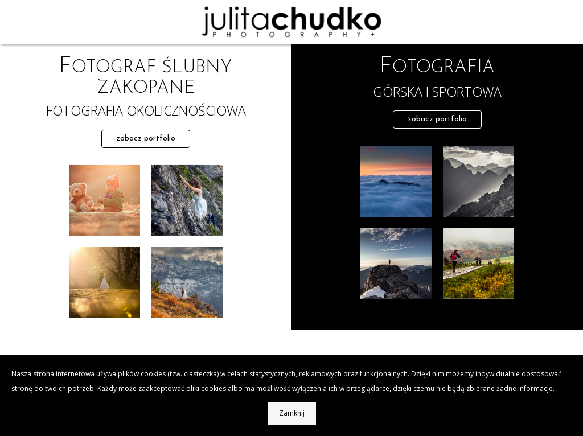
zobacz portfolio (145, 138)
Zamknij (292, 413)
